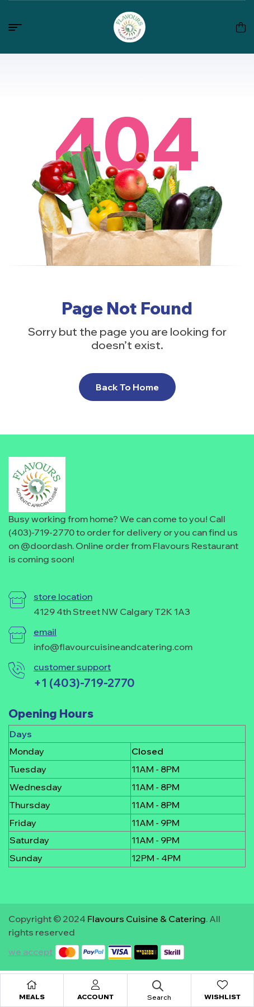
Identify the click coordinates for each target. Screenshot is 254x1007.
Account (95, 996)
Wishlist (222, 996)
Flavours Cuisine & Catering (146, 918)
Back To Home (127, 387)
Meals (32, 996)
